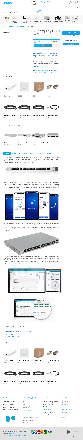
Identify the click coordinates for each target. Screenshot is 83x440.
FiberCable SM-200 (24, 115)
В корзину (38, 45)
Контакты (34, 4)
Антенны (67, 18)
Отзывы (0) (49, 153)
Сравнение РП (53, 70)
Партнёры (64, 414)
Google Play (72, 432)
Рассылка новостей (67, 406)
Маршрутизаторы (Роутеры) (26, 19)
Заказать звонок (73, 4)
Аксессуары (75, 18)
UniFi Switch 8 (51, 142)
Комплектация (33, 153)
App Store (73, 436)
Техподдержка (26, 402)
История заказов (66, 402)
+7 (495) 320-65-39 (74, 2)
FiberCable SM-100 (9, 115)
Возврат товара (27, 406)
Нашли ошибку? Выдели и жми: (14, 435)
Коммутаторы (47, 18)
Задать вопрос (71, 44)
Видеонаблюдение (58, 18)
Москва (34, 1)
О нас (5, 398)
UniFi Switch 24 (22, 142)
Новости (64, 419)
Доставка (25, 422)
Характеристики (16, 153)
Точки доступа (14, 19)
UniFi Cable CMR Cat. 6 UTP (41, 94)
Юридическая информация (29, 420)
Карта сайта (26, 407)
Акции (7, 18)
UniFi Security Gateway (25, 94)
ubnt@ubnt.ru (35, 3)
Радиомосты (37, 18)
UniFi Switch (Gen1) (20, 26)
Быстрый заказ (47, 45)
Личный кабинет (66, 401)
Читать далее (36, 66)
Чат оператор (47, 1)
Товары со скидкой (67, 415)
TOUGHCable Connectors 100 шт (56, 94)
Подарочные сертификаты (68, 412)
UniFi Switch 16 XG (9, 142)
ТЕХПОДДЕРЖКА (71, 33)
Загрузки (25, 153)
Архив (63, 417)
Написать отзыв (50, 72)
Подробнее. (11, 433)
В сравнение (45, 70)
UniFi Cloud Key (8, 94)
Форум (46, 2)
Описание (7, 153)
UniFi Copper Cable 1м (53, 115)
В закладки (37, 70)
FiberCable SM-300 (38, 115)
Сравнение (41, 153)
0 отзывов (43, 72)
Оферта (25, 415)
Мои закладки (65, 404)
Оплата (25, 414)
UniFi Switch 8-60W (38, 142)
